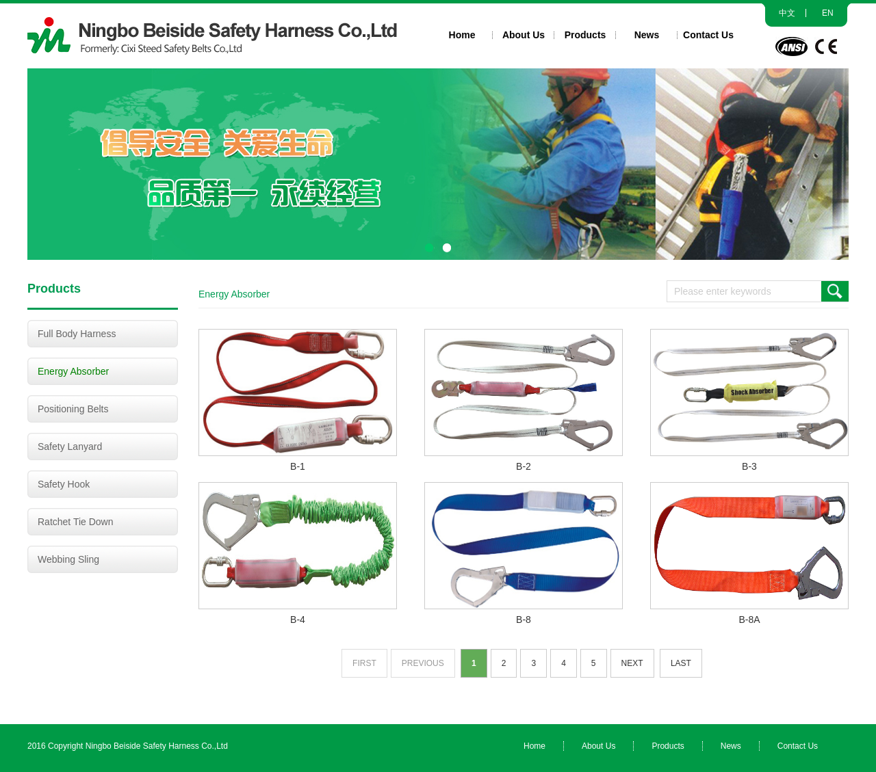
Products (585, 34)
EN (828, 13)
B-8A (749, 619)
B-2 (523, 466)
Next (632, 662)
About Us (523, 34)
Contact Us (708, 34)
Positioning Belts (73, 408)
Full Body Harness (77, 333)
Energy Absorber (73, 371)
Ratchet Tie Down (76, 521)
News (647, 34)
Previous (423, 662)
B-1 (298, 466)
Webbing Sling (68, 559)
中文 (787, 13)
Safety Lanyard (70, 446)
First (365, 662)
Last (680, 662)
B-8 (523, 619)
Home (462, 34)
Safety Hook (64, 484)
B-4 (298, 619)
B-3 (748, 466)
